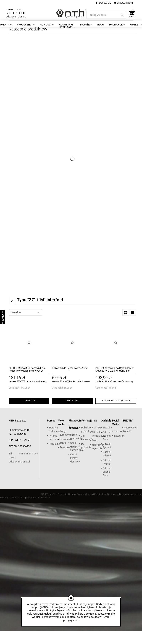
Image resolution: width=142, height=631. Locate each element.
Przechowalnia (68, 447)
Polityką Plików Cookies (79, 613)
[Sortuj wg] (25, 312)
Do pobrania (86, 445)
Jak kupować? (87, 437)
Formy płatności (75, 436)
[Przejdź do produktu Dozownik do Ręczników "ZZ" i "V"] (72, 342)
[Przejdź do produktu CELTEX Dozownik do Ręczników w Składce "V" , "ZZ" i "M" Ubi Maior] (115, 342)
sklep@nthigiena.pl (16, 16)
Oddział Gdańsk (107, 454)
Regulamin (55, 443)
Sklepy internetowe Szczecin (35, 497)
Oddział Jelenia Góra (107, 472)
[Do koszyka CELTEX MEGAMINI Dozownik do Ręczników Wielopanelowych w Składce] (29, 401)
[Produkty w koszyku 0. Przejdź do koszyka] (132, 13)
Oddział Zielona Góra (107, 436)
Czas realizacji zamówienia (77, 446)
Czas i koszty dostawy (75, 458)
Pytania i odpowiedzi (55, 437)
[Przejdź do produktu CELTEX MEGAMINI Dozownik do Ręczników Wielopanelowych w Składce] (29, 342)
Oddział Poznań (107, 462)
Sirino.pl (15, 497)
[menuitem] (25, 25)
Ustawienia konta (66, 441)
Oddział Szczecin (107, 445)
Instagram (119, 435)
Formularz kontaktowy (98, 434)
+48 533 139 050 (23, 453)
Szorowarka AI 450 (131, 429)
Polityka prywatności (88, 429)
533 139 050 (15, 13)
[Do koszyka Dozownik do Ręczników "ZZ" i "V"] (72, 401)
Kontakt (96, 427)
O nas (95, 440)
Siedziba (107, 427)
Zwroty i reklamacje (55, 429)
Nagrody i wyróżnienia (98, 446)
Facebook (119, 431)
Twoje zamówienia (66, 433)
